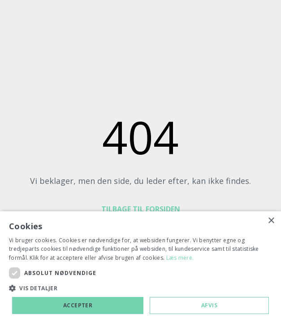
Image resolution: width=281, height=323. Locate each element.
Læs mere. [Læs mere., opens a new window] (180, 258)
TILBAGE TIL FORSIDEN (140, 209)
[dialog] (140, 267)
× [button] (271, 221)
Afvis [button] (209, 305)
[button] (140, 288)
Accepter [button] (77, 305)
